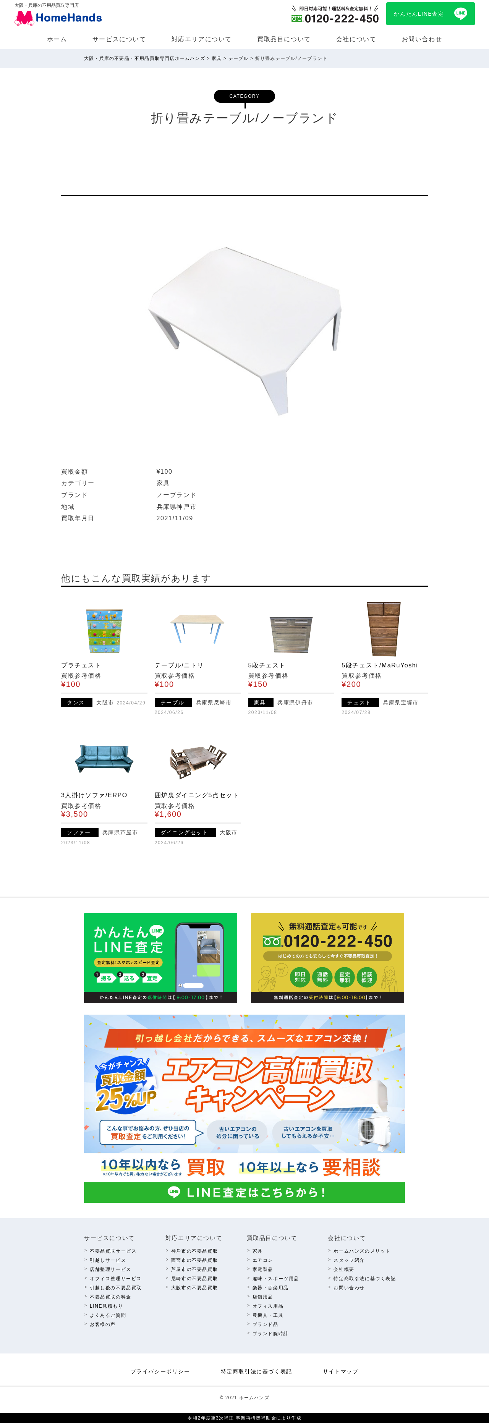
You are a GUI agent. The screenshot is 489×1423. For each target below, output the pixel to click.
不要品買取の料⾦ (110, 1297)
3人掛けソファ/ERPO (94, 795)
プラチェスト (81, 665)
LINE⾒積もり (106, 1306)
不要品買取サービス (113, 1251)
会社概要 (344, 1269)
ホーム (57, 39)
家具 (258, 1251)
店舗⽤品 (263, 1297)
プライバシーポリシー (160, 1371)
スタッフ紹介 (349, 1260)
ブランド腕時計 (271, 1333)
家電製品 (263, 1269)
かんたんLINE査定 (419, 14)
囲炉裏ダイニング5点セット (197, 795)
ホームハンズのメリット (362, 1251)
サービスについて (119, 39)
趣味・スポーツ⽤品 (276, 1278)
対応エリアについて (202, 39)
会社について (356, 39)
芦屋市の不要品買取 (194, 1269)
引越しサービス (108, 1260)
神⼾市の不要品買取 (194, 1251)
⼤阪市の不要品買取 (194, 1287)
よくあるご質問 (108, 1315)
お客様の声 (103, 1324)
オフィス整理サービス (116, 1278)
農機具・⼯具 (268, 1315)
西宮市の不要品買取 (194, 1260)
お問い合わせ (422, 39)
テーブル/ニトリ (179, 665)
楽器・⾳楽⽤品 (271, 1287)
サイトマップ (341, 1371)
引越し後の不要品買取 (116, 1287)
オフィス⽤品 (268, 1306)
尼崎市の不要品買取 (194, 1278)
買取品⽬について (284, 39)
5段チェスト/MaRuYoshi (380, 665)
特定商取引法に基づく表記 (365, 1278)
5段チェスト (267, 665)
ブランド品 (266, 1324)
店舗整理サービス (110, 1269)
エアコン (263, 1260)
